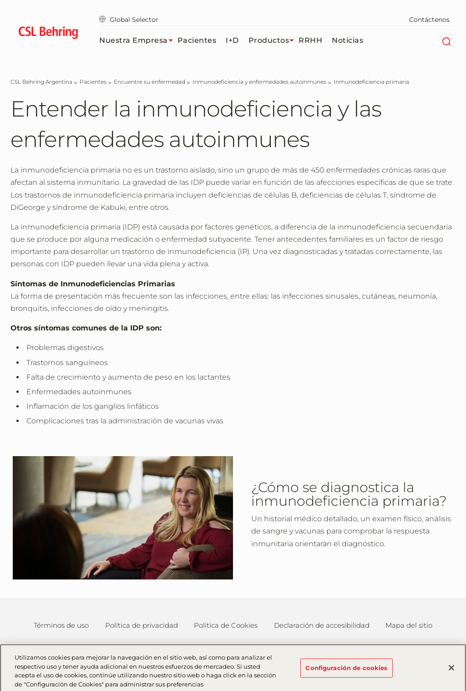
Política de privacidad (141, 625)
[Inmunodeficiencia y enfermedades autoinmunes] (259, 81)
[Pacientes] (93, 81)
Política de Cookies (226, 625)
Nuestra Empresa (138, 40)
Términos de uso (61, 625)
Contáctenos (429, 19)
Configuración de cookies (346, 670)
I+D (232, 40)
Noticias (347, 40)
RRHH (310, 40)
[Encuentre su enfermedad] (149, 81)
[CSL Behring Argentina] (41, 81)
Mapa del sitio (408, 625)
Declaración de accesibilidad (322, 625)
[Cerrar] (451, 671)
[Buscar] (446, 40)
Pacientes (197, 40)
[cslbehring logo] (48, 34)
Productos (273, 40)
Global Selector (128, 19)
